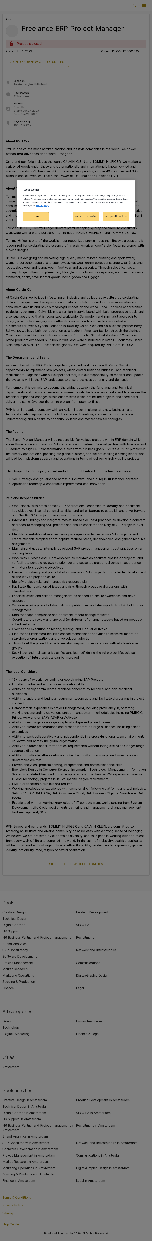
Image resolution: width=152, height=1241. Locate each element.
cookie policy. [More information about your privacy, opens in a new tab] (42, 205)
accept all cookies (116, 216)
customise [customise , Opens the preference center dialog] (36, 216)
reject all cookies (86, 216)
